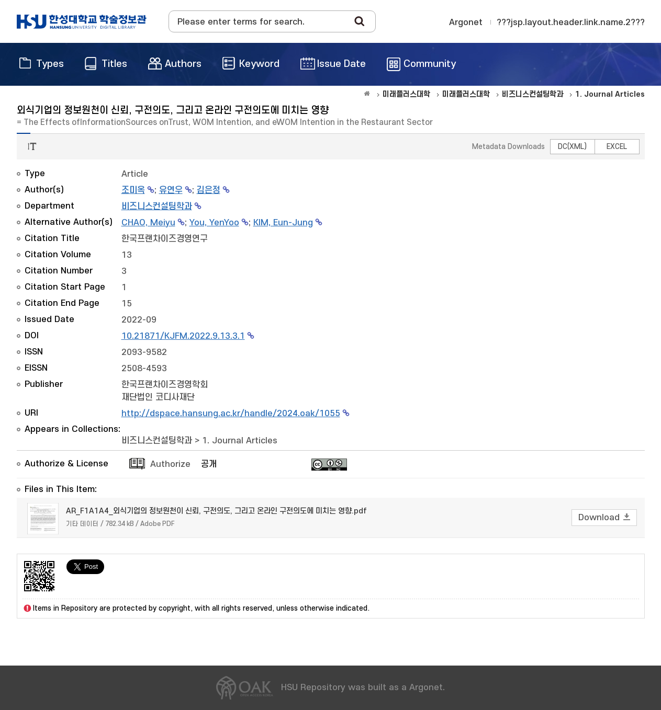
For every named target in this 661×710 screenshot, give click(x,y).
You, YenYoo (214, 222)
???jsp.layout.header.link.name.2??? (571, 22)
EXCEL (617, 147)
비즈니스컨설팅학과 (156, 206)
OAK (82, 21)
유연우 (171, 190)
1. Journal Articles (239, 440)
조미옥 (133, 190)
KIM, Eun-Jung (283, 222)
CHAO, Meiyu (148, 222)
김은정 (208, 190)
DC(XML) (572, 147)
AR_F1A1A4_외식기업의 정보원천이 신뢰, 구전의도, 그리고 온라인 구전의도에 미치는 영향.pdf (216, 511)
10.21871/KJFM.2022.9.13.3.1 (183, 336)
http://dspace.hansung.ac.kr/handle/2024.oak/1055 (230, 413)
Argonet (466, 22)
